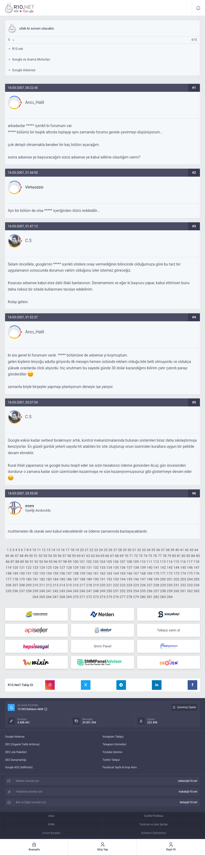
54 (50, 556)
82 (184, 556)
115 (176, 562)
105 (109, 562)
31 (134, 550)
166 (129, 573)
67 (112, 556)
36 (158, 550)
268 (62, 597)
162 (102, 573)
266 (49, 597)
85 (198, 556)
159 (82, 573)
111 (149, 562)
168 (143, 573)
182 (42, 579)
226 (143, 585)
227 (149, 585)
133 (102, 567)
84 (193, 556)
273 (96, 597)
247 (89, 591)
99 (70, 562)
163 (109, 573)
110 (142, 562)
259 (170, 591)
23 (96, 550)
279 (136, 597)
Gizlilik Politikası (153, 815)
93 (41, 562)
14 (53, 550)
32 (139, 550)
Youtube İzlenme (112, 752)
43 (192, 550)
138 (136, 567)
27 (115, 550)
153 (42, 573)
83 (188, 556)
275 (109, 597)
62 (88, 556)
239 (35, 591)
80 (174, 556)
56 (60, 556)
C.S (28, 241)
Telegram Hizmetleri (114, 744)
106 (116, 562)
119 (8, 567)
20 (82, 550)
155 (55, 573)
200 (163, 579)
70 (126, 556)
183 (49, 579)
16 (63, 550)
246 (82, 591)
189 (89, 579)
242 (55, 591)
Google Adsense (15, 736)
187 (75, 579)
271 (82, 597)
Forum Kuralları (51, 833)
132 (96, 567)
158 (75, 573)
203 (183, 579)
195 (129, 579)
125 (49, 567)
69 (122, 556)
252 (123, 591)
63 (93, 556)
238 (28, 591)
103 (95, 562)
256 (149, 591)
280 (143, 597)
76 (155, 556)
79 (169, 556)
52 (41, 556)
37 (163, 550)
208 (22, 585)
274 (102, 597)
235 (8, 591)
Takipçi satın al (168, 630)
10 (34, 550)
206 (8, 585)
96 (55, 562)
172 (170, 573)
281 (149, 597)
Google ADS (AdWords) (19, 767)
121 (22, 567)
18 (72, 550)
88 (17, 562)
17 (68, 550)
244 (69, 591)
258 (163, 591)
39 (172, 550)
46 (12, 556)
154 (49, 573)
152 (35, 573)
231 (176, 585)
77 (160, 556)
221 (109, 585)
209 (28, 585)
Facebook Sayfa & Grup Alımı (119, 767)
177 (8, 579)
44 (196, 550)
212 (49, 585)
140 (149, 567)
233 (190, 585)
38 (168, 550)
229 (163, 585)
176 (196, 573)
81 (179, 556)
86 (8, 562)
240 (42, 591)
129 (75, 567)
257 (156, 591)
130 (82, 567)
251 (116, 591)
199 (156, 579)
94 (46, 562)
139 (143, 567)
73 (141, 556)
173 (176, 573)
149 (15, 573)
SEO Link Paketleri (16, 752)
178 (15, 579)
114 (169, 562)
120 (15, 567)
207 (15, 585)
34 (149, 550)
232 (183, 585)
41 (182, 550)
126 (55, 567)
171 (163, 573)
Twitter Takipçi (111, 759)
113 (163, 562)
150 (22, 573)
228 (156, 585)
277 (123, 597)
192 (109, 579)
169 (149, 573)
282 (156, 597)
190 (96, 579)
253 (129, 591)
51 (36, 556)
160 (89, 573)
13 (48, 550)
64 (98, 556)
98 (65, 562)
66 (107, 556)
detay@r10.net (188, 802)
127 (62, 567)
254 (136, 591)
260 (176, 591)
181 (35, 579)
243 (62, 591)
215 (69, 585)
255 (143, 591)
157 (69, 573)
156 (62, 573)
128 (69, 567)
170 (156, 573)
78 (165, 556)
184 (55, 579)
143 (170, 567)
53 (45, 556)
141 (156, 567)
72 (136, 556)
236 (15, 591)
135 (116, 567)
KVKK (51, 824)
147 (196, 567)
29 (125, 550)
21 (87, 550)
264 (35, 597)
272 (89, 597)
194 (123, 579)
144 (176, 567)
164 (116, 573)
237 (22, 591)
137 (129, 567)
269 (69, 597)
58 (69, 556)
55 (55, 556)
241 (49, 591)
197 (143, 579)
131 (89, 567)
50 (31, 556)
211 (42, 585)
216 (75, 585)
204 (190, 579)
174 (183, 573)
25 (106, 550)
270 (75, 597)
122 (28, 567)
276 (116, 597)
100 (75, 562)
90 (27, 562)
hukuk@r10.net (188, 791)
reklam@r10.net (187, 780)
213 (55, 585)
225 (136, 585)
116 (183, 562)
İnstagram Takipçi (113, 736)
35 (153, 550)
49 (26, 556)
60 (79, 556)
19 (77, 550)
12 (44, 550)
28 (120, 550)
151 (28, 573)
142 (163, 567)
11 (39, 550)
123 (35, 567)
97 (60, 562)
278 (129, 597)
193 (116, 579)
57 (64, 556)
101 (82, 562)
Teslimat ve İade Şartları (154, 824)
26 (110, 550)
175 (190, 573)
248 (96, 591)
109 (136, 562)
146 (190, 567)
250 (109, 591)
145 (183, 567)
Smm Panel (102, 646)
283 (163, 597)
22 (91, 550)
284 (170, 597)
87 (12, 562)
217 (82, 585)
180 (28, 579)
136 (123, 567)
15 (58, 550)
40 (177, 550)
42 (187, 550)
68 (117, 556)
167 (136, 573)
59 (74, 556)
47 (17, 556)
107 (122, 562)
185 (62, 579)
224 (129, 585)
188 (82, 579)
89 (22, 562)
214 (62, 585)
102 (89, 562)
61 (83, 556)
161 (96, 573)
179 (22, 579)
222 (116, 585)
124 (42, 567)
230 (170, 585)
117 (189, 562)
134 (109, 567)
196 (136, 579)
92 (36, 562)
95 (51, 562)
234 (196, 585)
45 (7, 556)
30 (130, 550)
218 (89, 585)
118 (196, 562)
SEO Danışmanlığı (15, 759)
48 (21, 556)
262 (190, 591)
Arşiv (51, 815)
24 (101, 550)
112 (156, 562)
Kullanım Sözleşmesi (153, 833)
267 (55, 597)
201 (170, 579)
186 (69, 579)
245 (75, 591)
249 (102, 591)
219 (96, 585)
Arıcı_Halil (34, 102)
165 (123, 573)
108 (129, 562)
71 (131, 556)
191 (102, 579)
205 (196, 579)
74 (145, 556)
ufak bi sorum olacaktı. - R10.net (19, 8)
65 (103, 556)
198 (149, 579)
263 (196, 591)
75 (150, 556)
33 (144, 550)
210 (35, 585)
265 (42, 597)
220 (102, 585)
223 (123, 585)
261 (183, 591)
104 (102, 562)
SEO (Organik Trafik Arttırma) (22, 744)
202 (176, 579)
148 (8, 573)
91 (32, 562)
